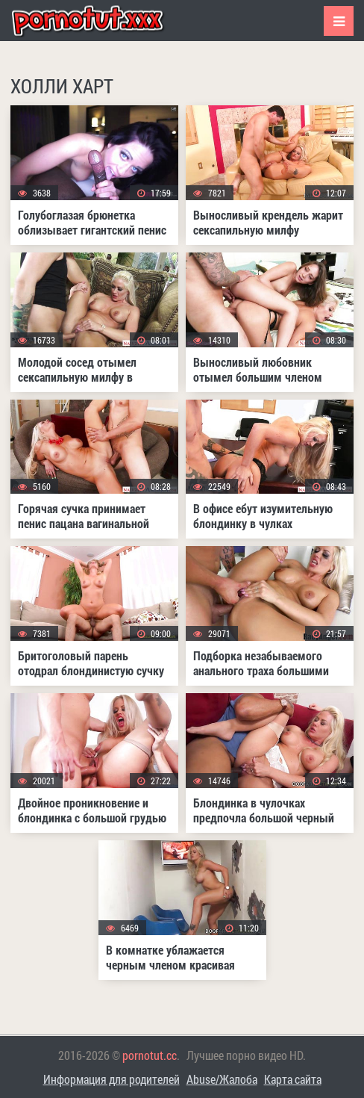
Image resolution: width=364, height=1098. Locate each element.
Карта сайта (292, 1079)
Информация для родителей (111, 1079)
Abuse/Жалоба (221, 1079)
